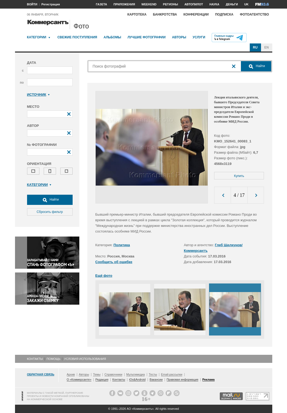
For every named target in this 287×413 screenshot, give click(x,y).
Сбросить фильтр (50, 212)
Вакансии (156, 379)
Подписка (224, 14)
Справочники (113, 374)
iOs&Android (137, 379)
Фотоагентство (254, 14)
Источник (38, 95)
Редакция (101, 379)
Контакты (35, 358)
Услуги (199, 37)
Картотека (137, 14)
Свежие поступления (77, 37)
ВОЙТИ (32, 4)
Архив (71, 374)
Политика (122, 245)
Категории (36, 37)
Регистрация (51, 4)
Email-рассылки (171, 374)
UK (246, 4)
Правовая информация (182, 379)
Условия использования (85, 358)
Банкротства (165, 14)
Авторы (179, 37)
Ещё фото (103, 276)
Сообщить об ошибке (113, 262)
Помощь (54, 358)
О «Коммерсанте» (79, 379)
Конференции (195, 14)
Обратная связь (40, 374)
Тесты (153, 374)
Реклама (208, 379)
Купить (239, 176)
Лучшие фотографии (147, 37)
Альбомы (112, 37)
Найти (50, 200)
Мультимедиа (135, 374)
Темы (96, 374)
